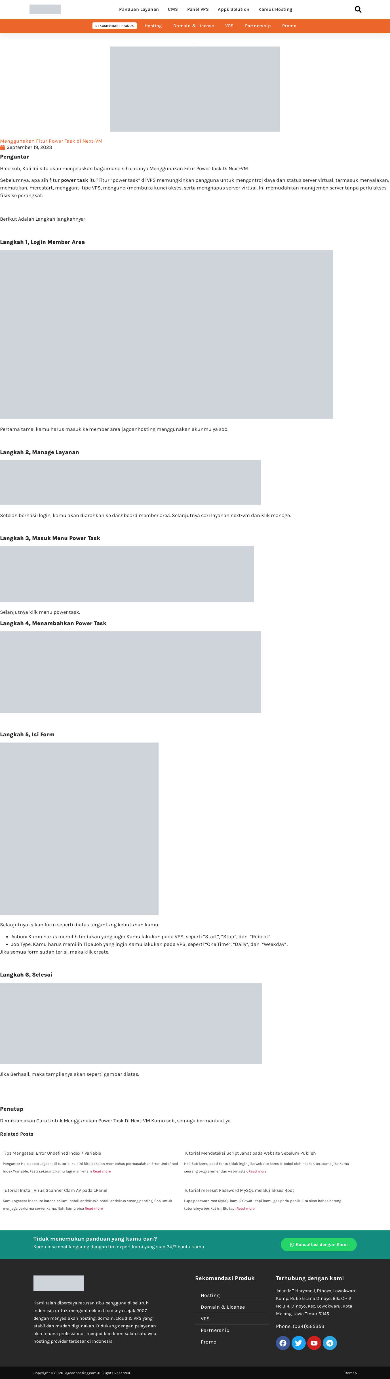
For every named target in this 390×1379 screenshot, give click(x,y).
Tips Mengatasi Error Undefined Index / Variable (52, 1153)
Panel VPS (198, 9)
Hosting (153, 25)
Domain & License (193, 25)
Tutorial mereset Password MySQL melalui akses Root (239, 1190)
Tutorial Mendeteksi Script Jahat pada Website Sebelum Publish (250, 1153)
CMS (173, 9)
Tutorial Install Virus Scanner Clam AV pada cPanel (55, 1190)
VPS (229, 25)
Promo (289, 25)
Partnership (258, 25)
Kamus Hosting (275, 9)
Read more (102, 1171)
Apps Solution (233, 9)
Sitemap (349, 1373)
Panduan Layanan (139, 9)
